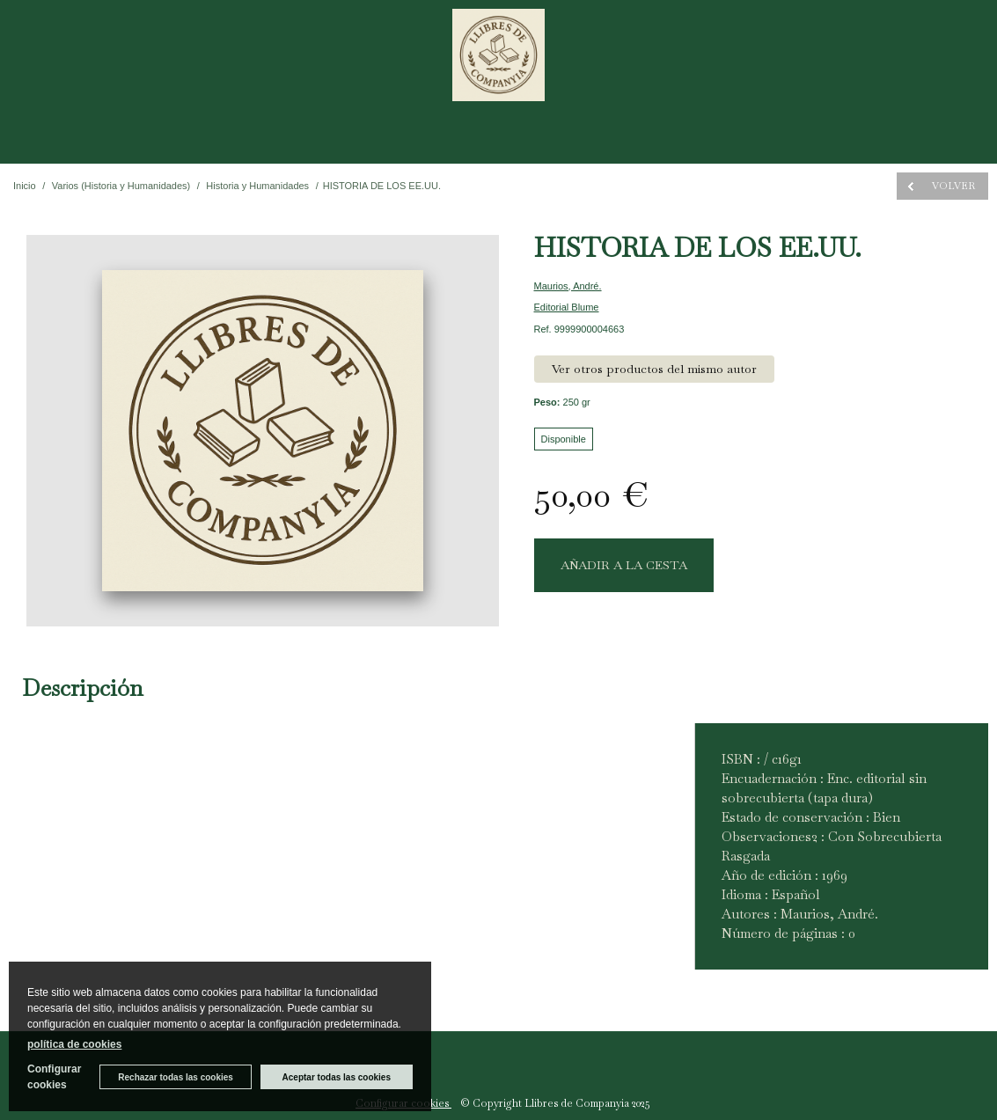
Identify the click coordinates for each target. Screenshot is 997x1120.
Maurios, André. (568, 286)
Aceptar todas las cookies (336, 1077)
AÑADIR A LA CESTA (624, 565)
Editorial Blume (566, 307)
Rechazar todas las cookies (175, 1077)
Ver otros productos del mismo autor (654, 369)
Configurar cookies (54, 1077)
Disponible (563, 439)
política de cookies (74, 1044)
